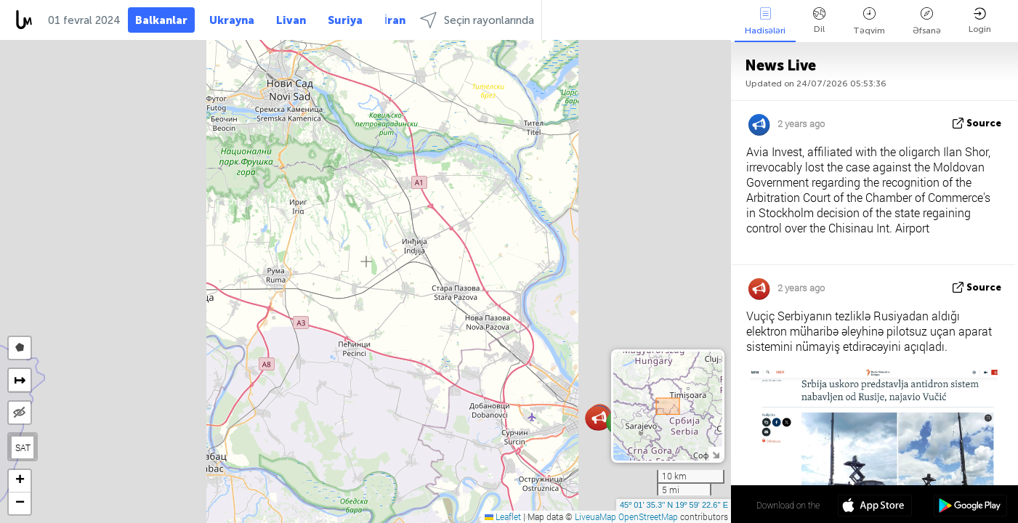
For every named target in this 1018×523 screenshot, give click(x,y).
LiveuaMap (595, 516)
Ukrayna (231, 20)
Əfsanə (927, 21)
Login (980, 20)
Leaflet (503, 516)
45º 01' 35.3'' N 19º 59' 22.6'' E (674, 504)
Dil (819, 20)
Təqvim (869, 21)
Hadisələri (765, 21)
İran (394, 20)
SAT (23, 447)
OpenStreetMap (648, 516)
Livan (291, 20)
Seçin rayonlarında (477, 20)
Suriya (345, 20)
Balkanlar (161, 20)
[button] (599, 418)
